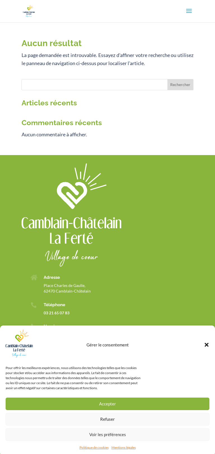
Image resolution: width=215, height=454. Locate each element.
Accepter (107, 408)
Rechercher (180, 84)
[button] (206, 349)
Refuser (107, 423)
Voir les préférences (107, 439)
